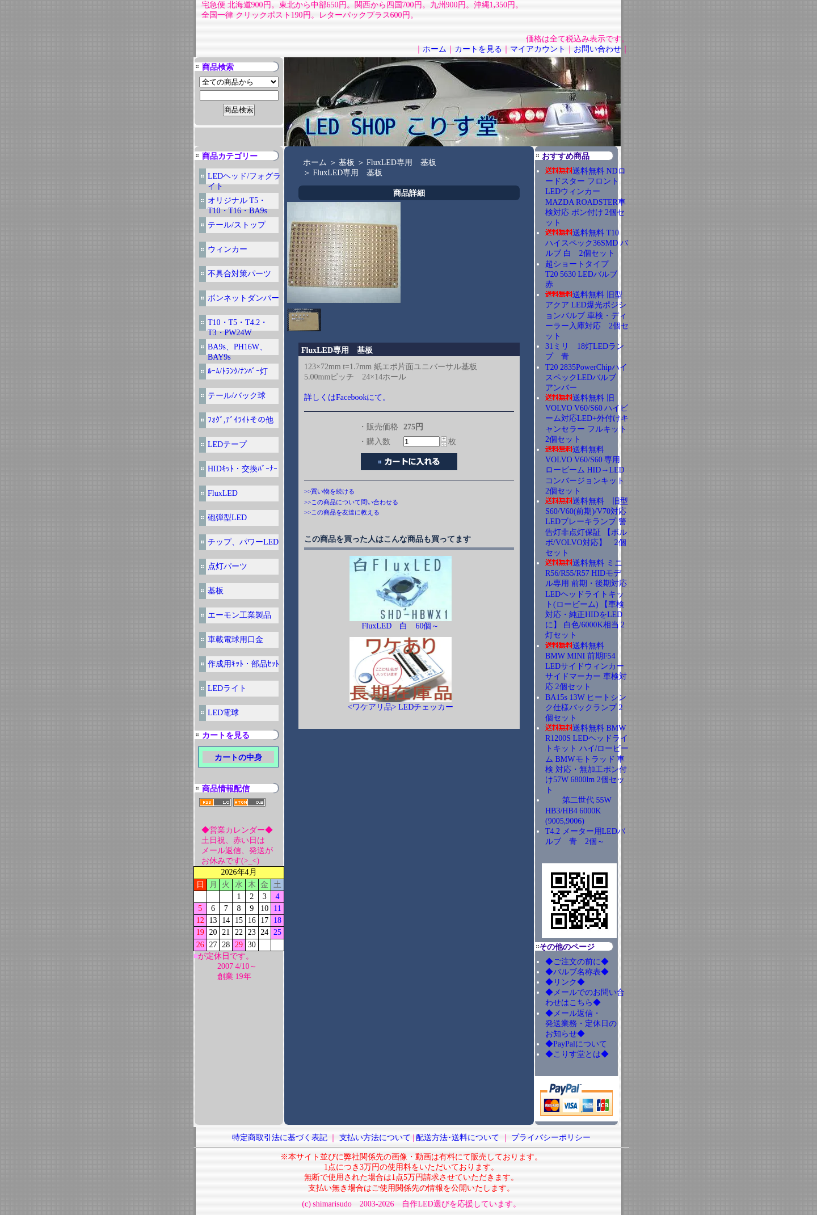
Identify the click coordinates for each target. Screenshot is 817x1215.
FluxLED (223, 493)
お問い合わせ (597, 49)
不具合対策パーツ (239, 273)
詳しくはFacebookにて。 (347, 397)
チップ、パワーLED (243, 542)
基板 (216, 591)
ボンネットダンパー (243, 298)
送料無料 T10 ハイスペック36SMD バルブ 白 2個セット (586, 243)
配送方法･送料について (457, 1137)
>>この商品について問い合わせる (351, 502)
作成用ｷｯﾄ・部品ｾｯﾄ (243, 664)
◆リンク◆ (565, 982)
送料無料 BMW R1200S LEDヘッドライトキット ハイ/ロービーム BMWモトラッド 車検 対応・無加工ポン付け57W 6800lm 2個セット (587, 759)
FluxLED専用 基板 (401, 162)
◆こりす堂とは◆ (577, 1054)
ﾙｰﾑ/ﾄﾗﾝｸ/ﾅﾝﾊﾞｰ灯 (238, 371)
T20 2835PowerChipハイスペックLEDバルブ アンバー (586, 377)
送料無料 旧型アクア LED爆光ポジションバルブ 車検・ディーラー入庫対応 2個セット (587, 315)
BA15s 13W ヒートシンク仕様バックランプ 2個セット (585, 707)
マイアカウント (538, 49)
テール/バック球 (237, 395)
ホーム (435, 49)
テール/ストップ (237, 225)
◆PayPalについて (576, 1044)
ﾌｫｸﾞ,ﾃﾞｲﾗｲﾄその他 (240, 420)
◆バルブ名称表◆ (577, 972)
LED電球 (223, 712)
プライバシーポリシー (551, 1137)
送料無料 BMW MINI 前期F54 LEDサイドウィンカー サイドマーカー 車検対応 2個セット (586, 666)
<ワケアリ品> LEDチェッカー (401, 707)
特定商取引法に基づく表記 (279, 1137)
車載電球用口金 (235, 639)
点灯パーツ (227, 566)
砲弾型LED (227, 517)
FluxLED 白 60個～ (401, 626)
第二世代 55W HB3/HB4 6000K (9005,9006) (578, 810)
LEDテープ (227, 444)
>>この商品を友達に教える (342, 512)
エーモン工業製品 (239, 615)
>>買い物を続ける (329, 491)
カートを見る (478, 49)
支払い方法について (375, 1137)
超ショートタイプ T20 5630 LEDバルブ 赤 (585, 274)
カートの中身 (238, 757)
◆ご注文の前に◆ (577, 961)
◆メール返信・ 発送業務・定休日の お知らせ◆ (593, 1023)
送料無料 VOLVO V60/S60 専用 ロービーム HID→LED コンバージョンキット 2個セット (589, 470)
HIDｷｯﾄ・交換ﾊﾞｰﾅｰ (242, 469)
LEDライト (227, 688)
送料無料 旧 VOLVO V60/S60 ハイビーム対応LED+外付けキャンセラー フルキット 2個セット (590, 419)
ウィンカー (227, 249)
